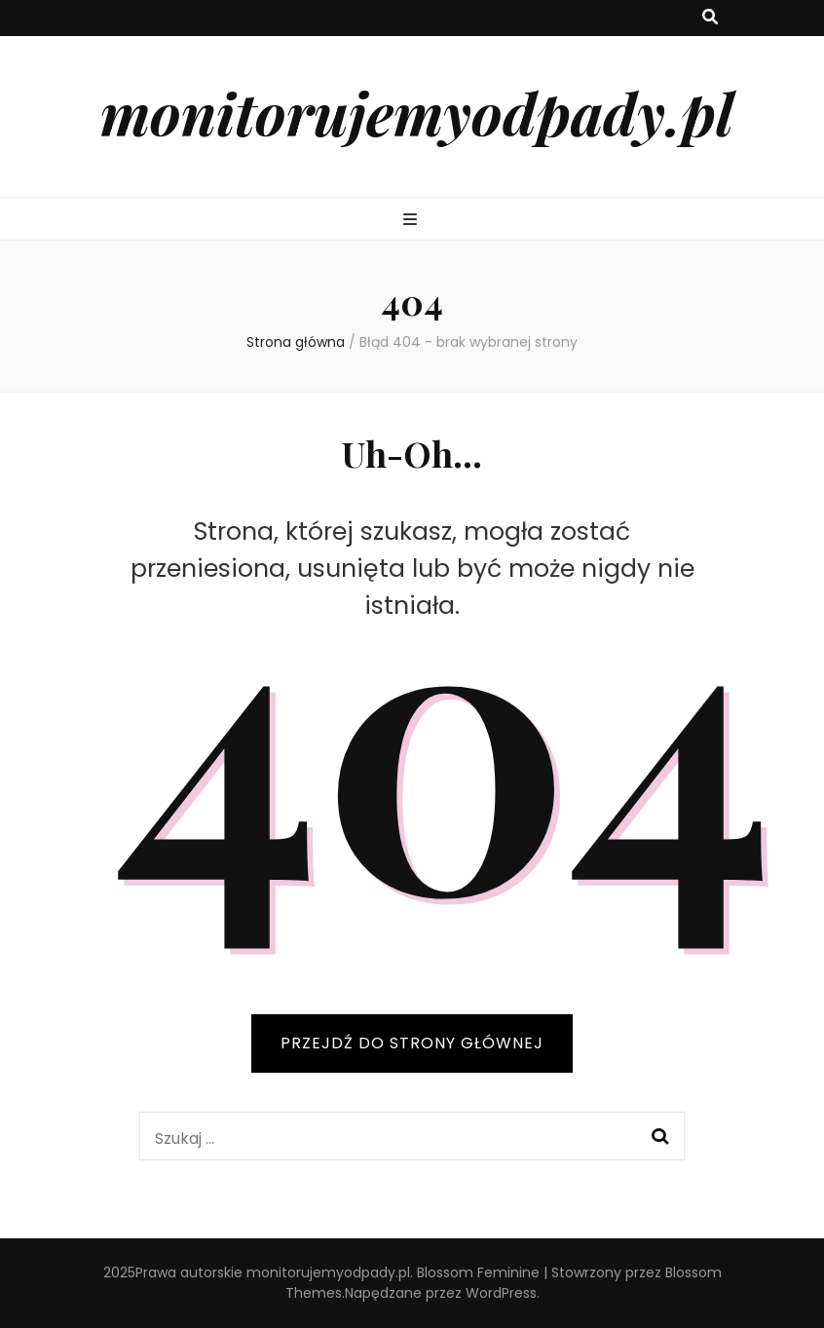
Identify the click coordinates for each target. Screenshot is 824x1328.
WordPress (501, 1293)
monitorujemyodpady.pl (416, 112)
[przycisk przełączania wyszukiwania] (710, 18)
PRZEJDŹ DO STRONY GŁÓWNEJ (412, 1043)
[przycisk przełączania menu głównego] (412, 221)
